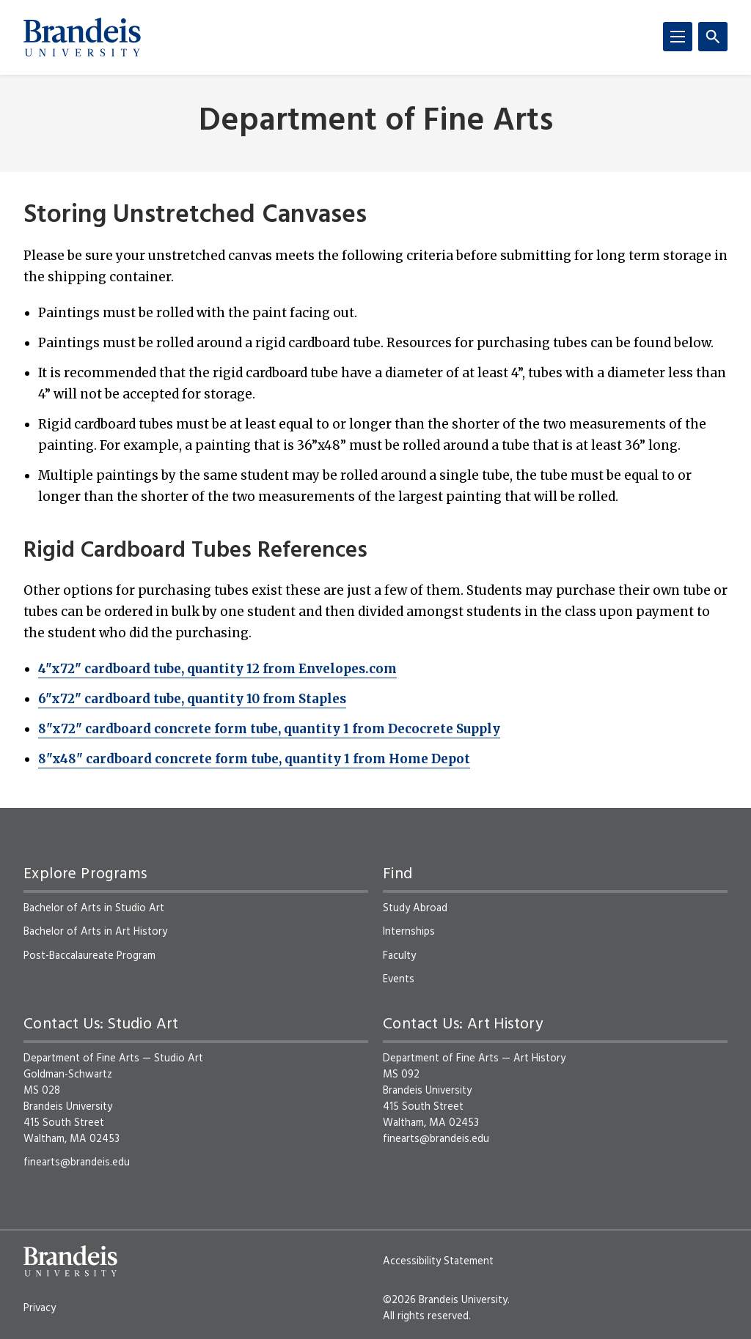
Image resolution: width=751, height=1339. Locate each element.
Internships (409, 932)
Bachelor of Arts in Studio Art (93, 908)
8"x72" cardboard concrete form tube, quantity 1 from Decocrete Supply (269, 729)
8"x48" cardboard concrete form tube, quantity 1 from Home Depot (254, 759)
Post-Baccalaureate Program (89, 956)
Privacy (39, 1308)
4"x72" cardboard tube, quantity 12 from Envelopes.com (217, 669)
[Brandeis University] (82, 37)
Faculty (399, 956)
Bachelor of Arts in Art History (95, 932)
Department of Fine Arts (376, 122)
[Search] (713, 36)
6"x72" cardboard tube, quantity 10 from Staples (192, 699)
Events (398, 979)
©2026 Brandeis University (445, 1300)
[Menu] (677, 36)
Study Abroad (415, 908)
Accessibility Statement (438, 1261)
